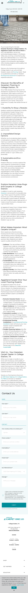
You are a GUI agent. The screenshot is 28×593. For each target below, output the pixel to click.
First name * (5, 403)
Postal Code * (5, 457)
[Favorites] (23, 3)
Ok (14, 587)
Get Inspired (14, 566)
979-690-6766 (14, 11)
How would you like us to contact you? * (12, 428)
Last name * (5, 413)
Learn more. (20, 585)
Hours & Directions (14, 530)
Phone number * (6, 438)
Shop (14, 560)
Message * (4, 476)
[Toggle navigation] (2, 3)
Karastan (4, 193)
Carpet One (4, 17)
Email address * (6, 447)
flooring (15, 72)
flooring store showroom (8, 75)
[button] (20, 3)
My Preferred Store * (7, 467)
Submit (14, 505)
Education (14, 572)
